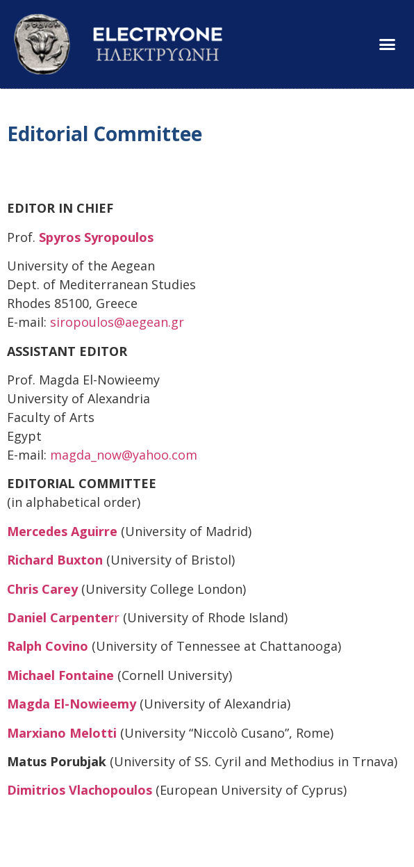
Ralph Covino (47, 646)
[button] (387, 44)
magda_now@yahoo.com (123, 454)
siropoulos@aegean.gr (117, 322)
